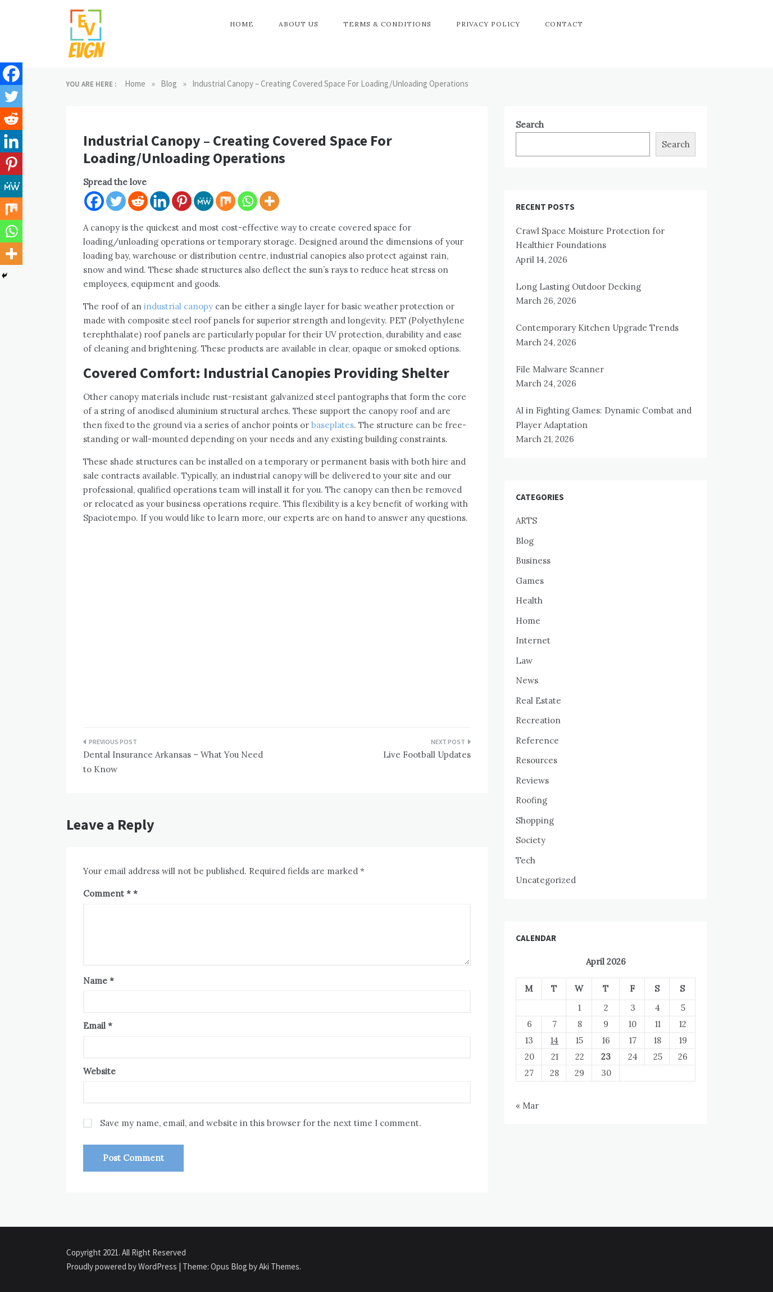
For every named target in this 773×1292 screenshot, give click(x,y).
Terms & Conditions (387, 24)
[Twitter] (116, 201)
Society (530, 840)
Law (524, 660)
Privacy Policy (488, 24)
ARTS (526, 520)
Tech (525, 860)
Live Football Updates (427, 754)
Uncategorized (546, 880)
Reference (537, 740)
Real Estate (538, 700)
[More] (269, 201)
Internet (533, 640)
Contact (564, 24)
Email (97, 1025)
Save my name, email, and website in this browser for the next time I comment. (260, 1123)
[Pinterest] (182, 201)
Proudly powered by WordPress (122, 1266)
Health (529, 600)
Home (242, 24)
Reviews (532, 780)
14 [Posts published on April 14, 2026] (554, 1040)
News (527, 680)
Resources (536, 760)
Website (99, 1071)
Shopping (535, 820)
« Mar (527, 1105)
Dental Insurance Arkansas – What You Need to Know (173, 762)
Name (98, 980)
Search (530, 124)
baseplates (332, 425)
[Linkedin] (160, 201)
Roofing (531, 800)
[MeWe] (203, 201)
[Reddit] (138, 201)
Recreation (538, 720)
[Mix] (225, 201)
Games (530, 580)
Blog (525, 540)
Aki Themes (279, 1266)
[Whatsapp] (247, 201)
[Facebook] (94, 201)
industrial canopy (178, 306)
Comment (107, 893)
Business (533, 560)
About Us (299, 24)
